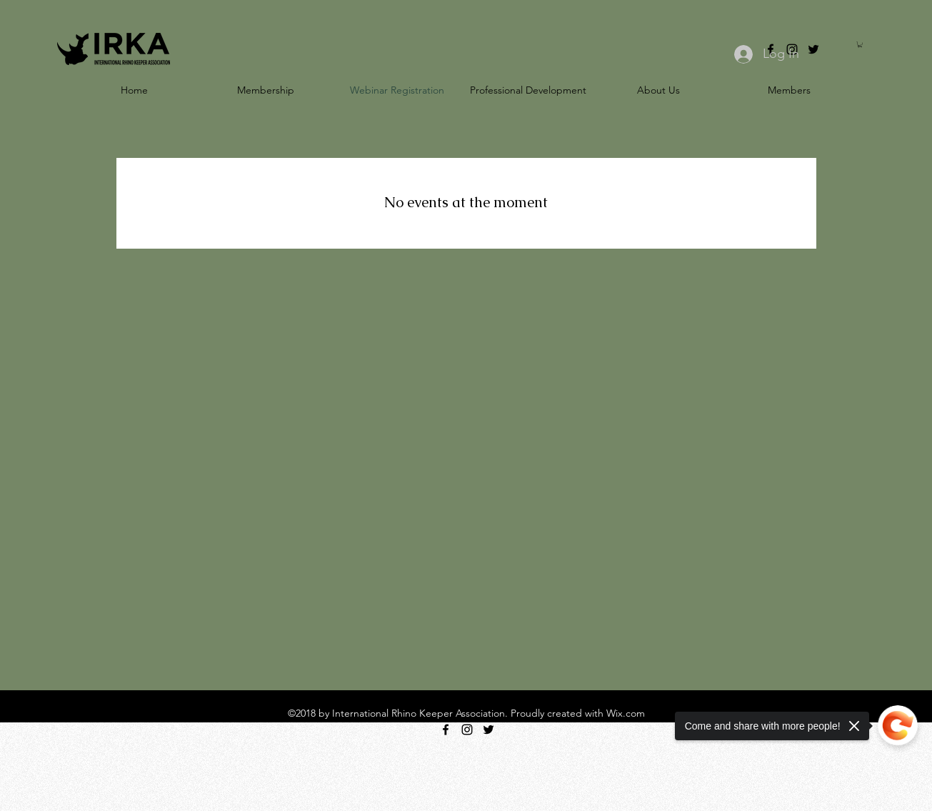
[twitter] (813, 49)
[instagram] (467, 729)
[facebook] (446, 729)
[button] (859, 44)
